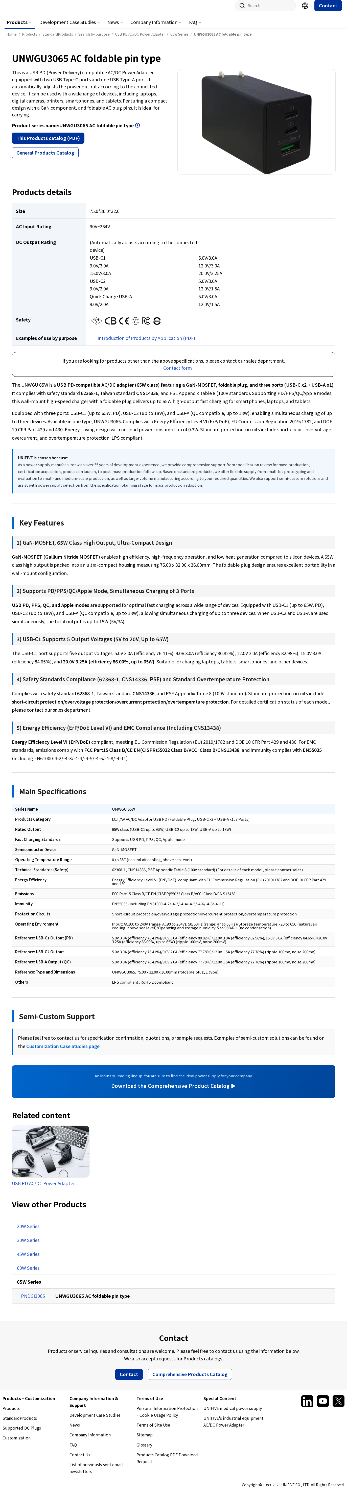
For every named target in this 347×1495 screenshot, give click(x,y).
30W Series (28, 1245)
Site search (240, 10)
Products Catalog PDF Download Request (167, 1463)
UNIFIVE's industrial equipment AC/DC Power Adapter (233, 1426)
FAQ (193, 27)
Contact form (177, 372)
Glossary (144, 1450)
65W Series (29, 1286)
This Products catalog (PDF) (48, 143)
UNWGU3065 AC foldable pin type (92, 1301)
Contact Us (80, 1460)
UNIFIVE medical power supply (232, 1413)
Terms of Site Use (153, 1430)
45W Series (28, 1259)
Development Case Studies (67, 27)
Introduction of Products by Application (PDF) (146, 343)
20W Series (28, 1231)
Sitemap (144, 1440)
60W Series (28, 1272)
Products (17, 27)
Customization (17, 1443)
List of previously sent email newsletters (96, 1472)
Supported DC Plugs (22, 1433)
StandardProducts (20, 1423)
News (113, 27)
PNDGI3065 (33, 1301)
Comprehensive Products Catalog (189, 1379)
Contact (328, 10)
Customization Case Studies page (63, 1051)
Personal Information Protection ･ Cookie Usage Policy (167, 1416)
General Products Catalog (45, 157)
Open (137, 130)
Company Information (153, 27)
